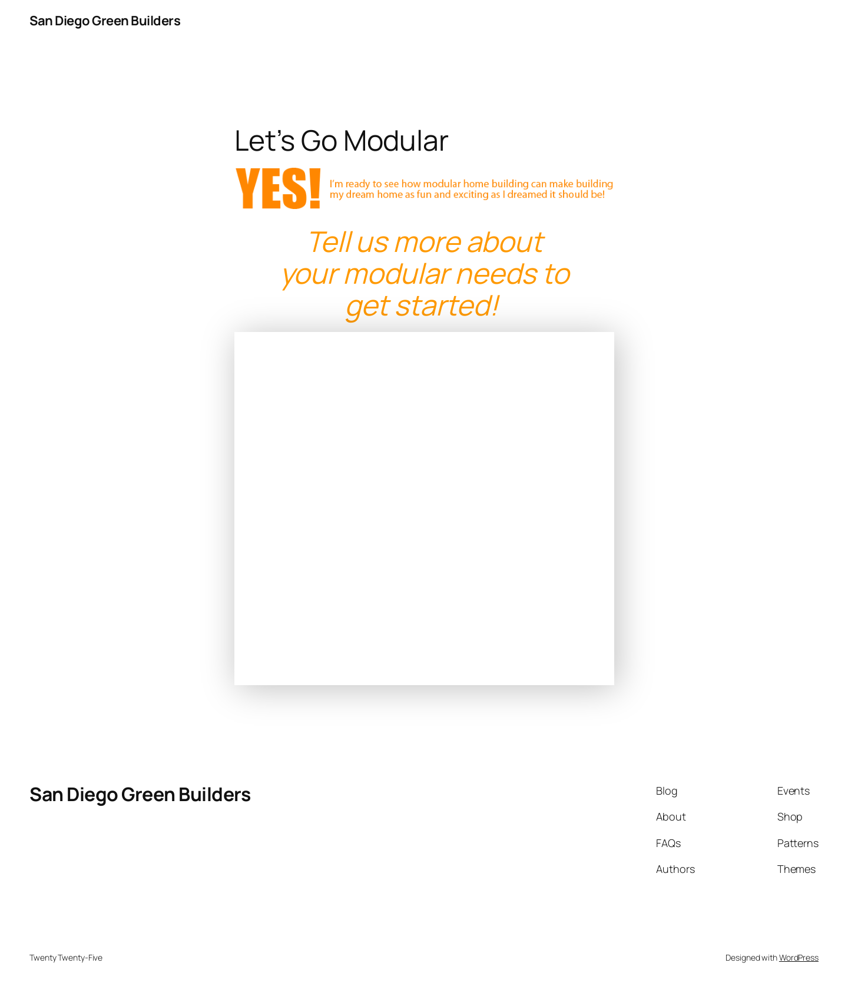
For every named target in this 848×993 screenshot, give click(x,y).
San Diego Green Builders (104, 20)
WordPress (799, 957)
